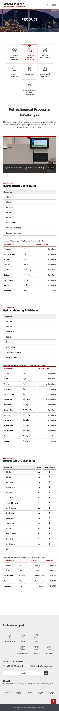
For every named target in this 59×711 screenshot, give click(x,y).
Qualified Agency (19, 693)
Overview (7, 692)
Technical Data (40, 693)
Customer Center (51, 693)
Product (29, 692)
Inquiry (34, 673)
